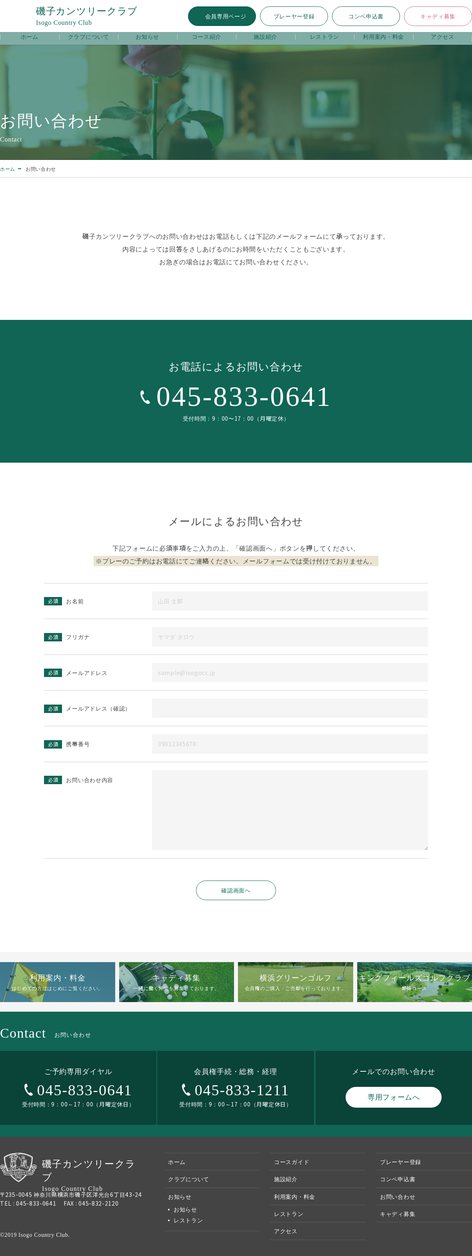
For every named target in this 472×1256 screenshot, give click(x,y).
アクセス (442, 36)
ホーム (29, 36)
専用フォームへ (394, 1096)
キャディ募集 (438, 16)
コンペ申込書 (366, 16)
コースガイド (291, 1162)
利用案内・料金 (383, 36)
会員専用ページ (225, 16)
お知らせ (147, 36)
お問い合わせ (397, 1196)
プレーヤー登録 (294, 16)
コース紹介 (207, 36)
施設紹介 (265, 36)
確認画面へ (236, 890)
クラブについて (88, 36)
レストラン (325, 36)
